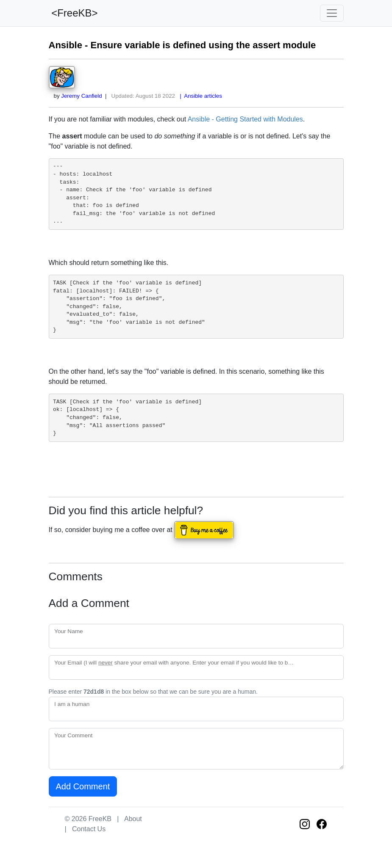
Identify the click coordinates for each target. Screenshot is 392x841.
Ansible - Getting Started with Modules (245, 119)
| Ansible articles (199, 96)
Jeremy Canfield (81, 96)
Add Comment (83, 786)
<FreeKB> (73, 13)
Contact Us (89, 829)
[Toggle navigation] (332, 13)
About (133, 818)
